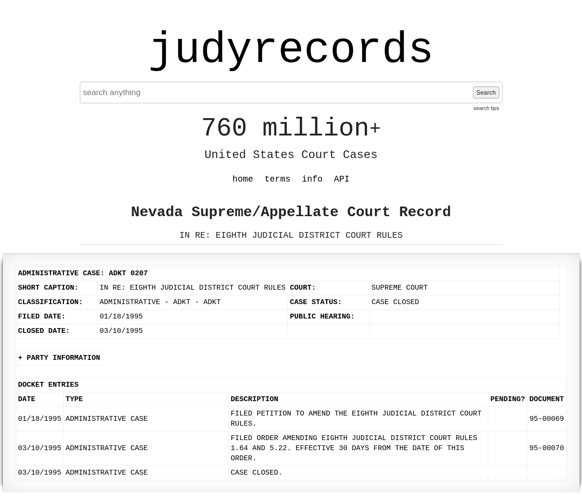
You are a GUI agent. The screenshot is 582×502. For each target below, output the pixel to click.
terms (278, 179)
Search (486, 92)
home (243, 179)
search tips (486, 108)
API (341, 179)
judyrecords (290, 50)
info (312, 179)
